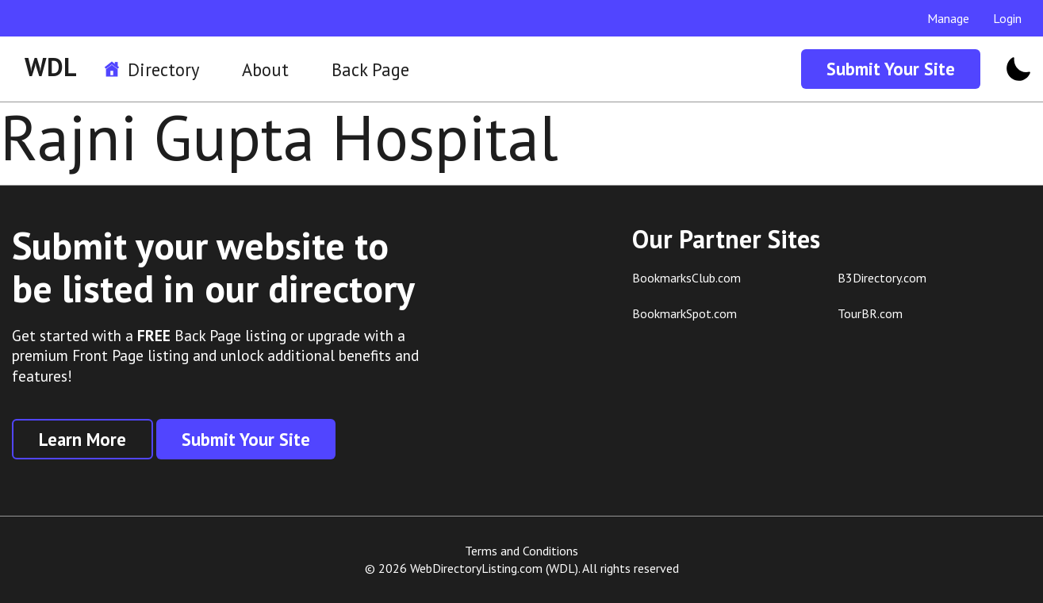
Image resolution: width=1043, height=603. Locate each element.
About (265, 69)
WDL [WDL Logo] (51, 66)
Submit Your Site (890, 68)
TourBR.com (870, 313)
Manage (948, 18)
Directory (163, 69)
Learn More (82, 439)
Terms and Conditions (521, 551)
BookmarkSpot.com (684, 313)
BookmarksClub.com (686, 278)
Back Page (370, 69)
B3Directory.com (882, 278)
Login (1007, 18)
